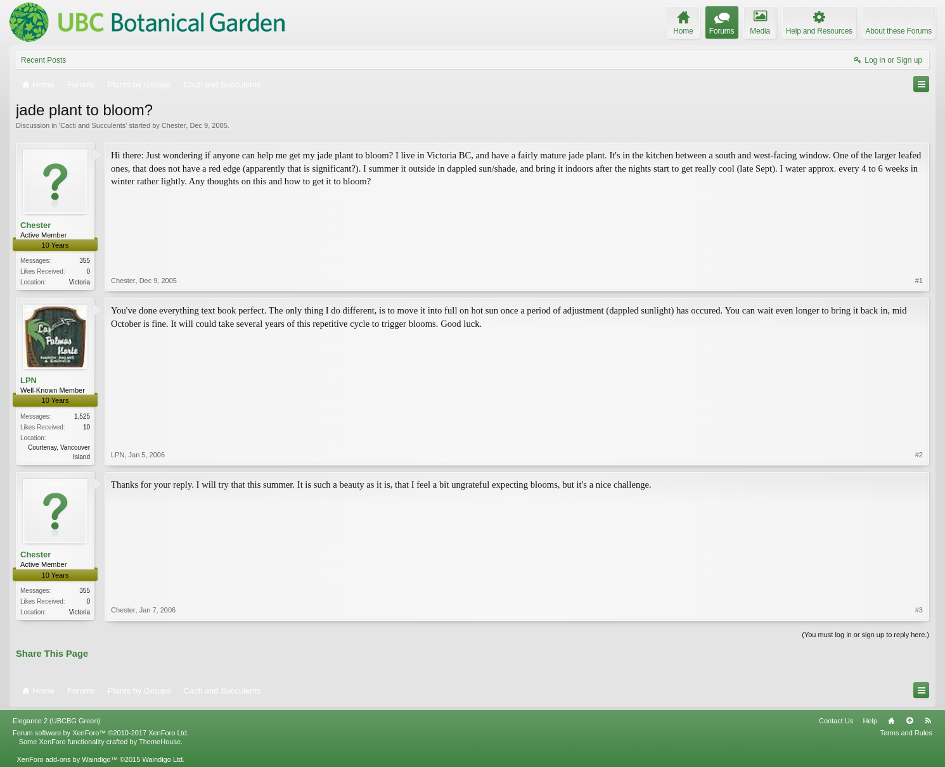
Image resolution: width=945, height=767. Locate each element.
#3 (919, 610)
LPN (28, 380)
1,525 (82, 416)
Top (909, 720)
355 (84, 260)
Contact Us (836, 721)
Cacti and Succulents (92, 125)
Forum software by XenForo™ (101, 733)
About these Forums (899, 31)
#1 (919, 280)
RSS (927, 720)
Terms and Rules (906, 733)
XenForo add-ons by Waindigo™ (66, 759)
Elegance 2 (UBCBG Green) (56, 721)
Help (870, 721)
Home (891, 720)
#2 (919, 455)
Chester (174, 125)
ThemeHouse (160, 741)
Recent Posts (43, 60)
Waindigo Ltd (162, 759)
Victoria (79, 282)
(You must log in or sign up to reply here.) (865, 634)
